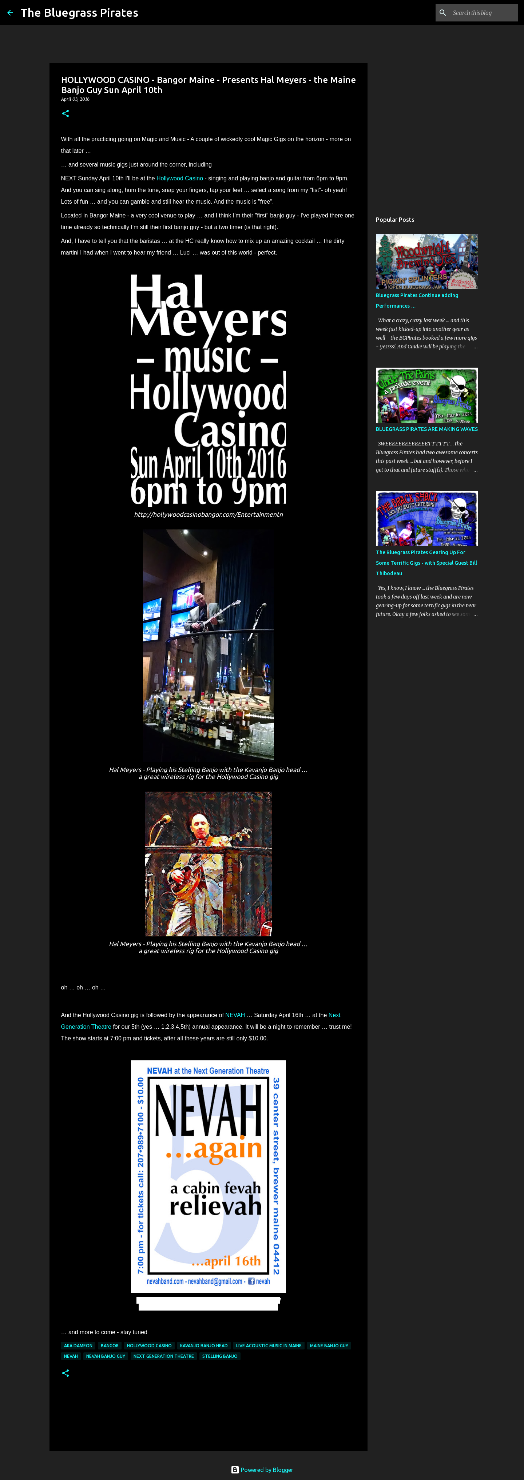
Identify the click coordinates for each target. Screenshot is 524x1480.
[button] (65, 114)
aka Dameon (78, 1345)
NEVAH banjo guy (105, 1356)
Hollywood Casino (179, 178)
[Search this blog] (480, 12)
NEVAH (235, 1015)
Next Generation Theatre (164, 1356)
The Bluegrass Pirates (79, 12)
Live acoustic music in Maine (269, 1345)
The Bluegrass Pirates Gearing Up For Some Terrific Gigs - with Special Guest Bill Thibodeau (426, 562)
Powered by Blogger (262, 1470)
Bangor (110, 1345)
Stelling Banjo (220, 1356)
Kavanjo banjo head (204, 1345)
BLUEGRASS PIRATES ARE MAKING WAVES (427, 429)
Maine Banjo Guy (329, 1345)
